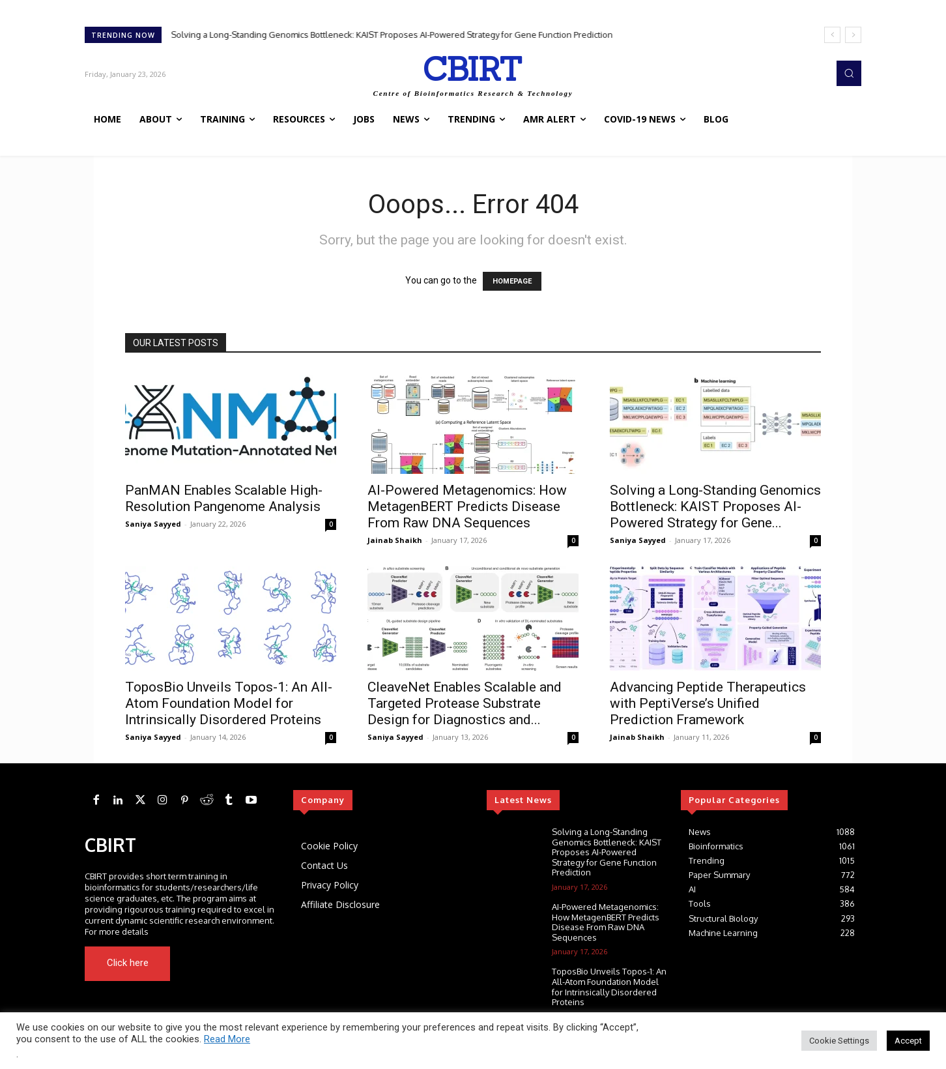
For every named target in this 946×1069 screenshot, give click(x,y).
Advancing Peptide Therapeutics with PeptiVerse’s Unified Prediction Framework (708, 703)
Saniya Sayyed (153, 524)
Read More (227, 1039)
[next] (853, 35)
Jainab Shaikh (394, 540)
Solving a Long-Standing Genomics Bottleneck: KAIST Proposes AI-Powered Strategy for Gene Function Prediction (392, 34)
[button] (849, 73)
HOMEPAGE (512, 281)
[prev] (832, 35)
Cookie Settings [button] (839, 1041)
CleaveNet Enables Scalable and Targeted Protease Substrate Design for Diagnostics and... (464, 703)
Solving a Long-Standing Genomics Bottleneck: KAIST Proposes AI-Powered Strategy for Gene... (715, 506)
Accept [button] (908, 1041)
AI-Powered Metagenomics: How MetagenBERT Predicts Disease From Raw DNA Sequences (467, 506)
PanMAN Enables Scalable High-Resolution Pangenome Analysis (223, 498)
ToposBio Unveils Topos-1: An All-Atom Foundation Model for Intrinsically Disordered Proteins (228, 703)
